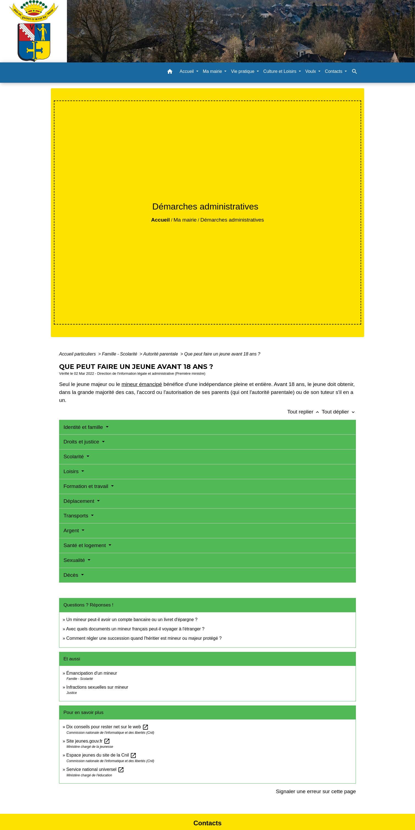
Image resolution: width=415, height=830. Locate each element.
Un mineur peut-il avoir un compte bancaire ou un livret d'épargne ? (131, 619)
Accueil (160, 220)
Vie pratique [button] (243, 71)
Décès (71, 575)
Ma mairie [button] (213, 71)
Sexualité (74, 560)
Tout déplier (339, 412)
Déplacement (79, 501)
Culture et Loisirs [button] (280, 71)
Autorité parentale (161, 354)
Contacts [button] (334, 71)
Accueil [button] (187, 71)
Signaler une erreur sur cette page (316, 791)
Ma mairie (185, 220)
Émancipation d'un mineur (91, 673)
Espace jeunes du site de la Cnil (101, 755)
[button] (170, 72)
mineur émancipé (141, 384)
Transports (76, 516)
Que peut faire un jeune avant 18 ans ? (222, 354)
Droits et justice (82, 442)
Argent (71, 530)
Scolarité (74, 456)
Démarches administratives (232, 220)
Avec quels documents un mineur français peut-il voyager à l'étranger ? (135, 629)
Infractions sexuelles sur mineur (97, 687)
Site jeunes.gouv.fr (88, 741)
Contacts (207, 823)
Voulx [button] (311, 71)
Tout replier (304, 412)
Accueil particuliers (78, 354)
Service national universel (95, 769)
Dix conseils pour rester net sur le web (107, 726)
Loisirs (71, 471)
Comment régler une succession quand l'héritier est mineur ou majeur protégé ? (144, 638)
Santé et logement (85, 545)
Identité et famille (83, 427)
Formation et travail (86, 486)
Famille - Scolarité (120, 354)
